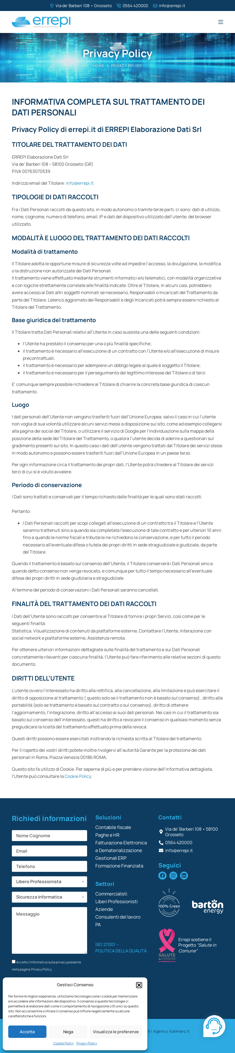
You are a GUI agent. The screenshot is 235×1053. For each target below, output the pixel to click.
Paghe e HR (107, 835)
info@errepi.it (172, 6)
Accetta (27, 1032)
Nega (68, 1032)
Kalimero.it (180, 1031)
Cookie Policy (63, 1043)
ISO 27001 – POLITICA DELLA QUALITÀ (121, 947)
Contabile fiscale (113, 827)
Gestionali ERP (110, 858)
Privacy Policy (86, 1043)
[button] (139, 985)
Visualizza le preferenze (116, 1032)
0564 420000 (135, 6)
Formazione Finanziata (119, 866)
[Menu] (220, 22)
